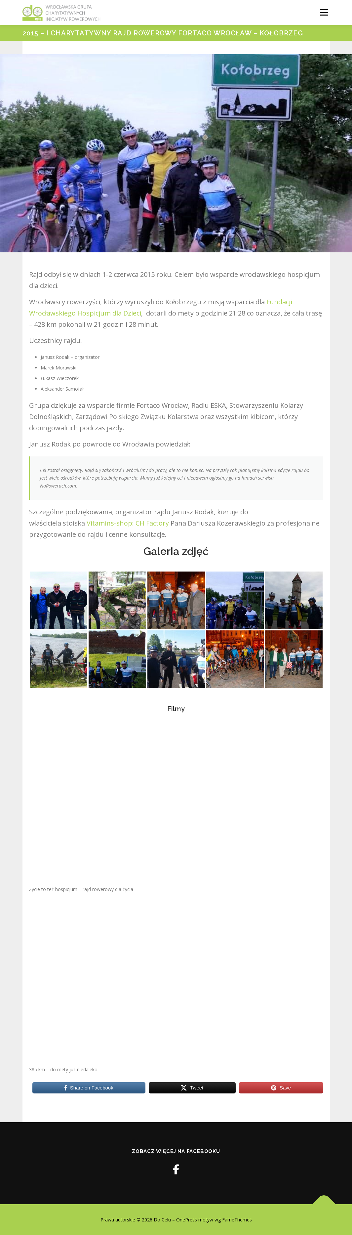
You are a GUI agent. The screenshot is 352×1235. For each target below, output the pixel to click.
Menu (324, 12)
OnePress (186, 1219)
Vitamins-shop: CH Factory (128, 523)
